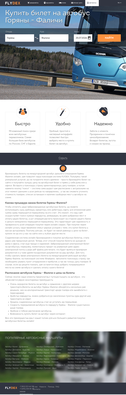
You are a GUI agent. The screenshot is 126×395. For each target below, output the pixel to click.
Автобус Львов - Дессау (78, 368)
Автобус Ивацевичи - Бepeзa (17, 356)
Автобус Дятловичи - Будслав (17, 350)
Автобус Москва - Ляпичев (47, 362)
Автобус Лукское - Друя (46, 368)
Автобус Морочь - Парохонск (80, 359)
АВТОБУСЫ (91, 3)
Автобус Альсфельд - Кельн (79, 362)
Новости (42, 387)
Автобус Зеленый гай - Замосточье (19, 365)
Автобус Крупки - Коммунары (48, 353)
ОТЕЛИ (62, 3)
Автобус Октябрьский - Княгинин (49, 347)
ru (118, 3)
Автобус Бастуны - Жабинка (17, 359)
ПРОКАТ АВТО (76, 3)
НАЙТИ (109, 38)
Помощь (51, 387)
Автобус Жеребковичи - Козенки (81, 350)
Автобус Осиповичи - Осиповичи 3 (50, 365)
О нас (35, 387)
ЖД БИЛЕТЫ (49, 3)
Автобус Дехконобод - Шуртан (80, 356)
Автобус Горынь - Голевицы (47, 359)
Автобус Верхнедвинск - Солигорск (51, 356)
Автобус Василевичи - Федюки (18, 362)
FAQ (57, 387)
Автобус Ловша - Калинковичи (48, 350)
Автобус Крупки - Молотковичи (18, 368)
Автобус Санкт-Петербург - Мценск (20, 353)
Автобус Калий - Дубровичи (16, 347)
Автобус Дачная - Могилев (79, 353)
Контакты (36, 389)
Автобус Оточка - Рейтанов (79, 347)
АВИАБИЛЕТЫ (33, 3)
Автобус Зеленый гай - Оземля (80, 365)
